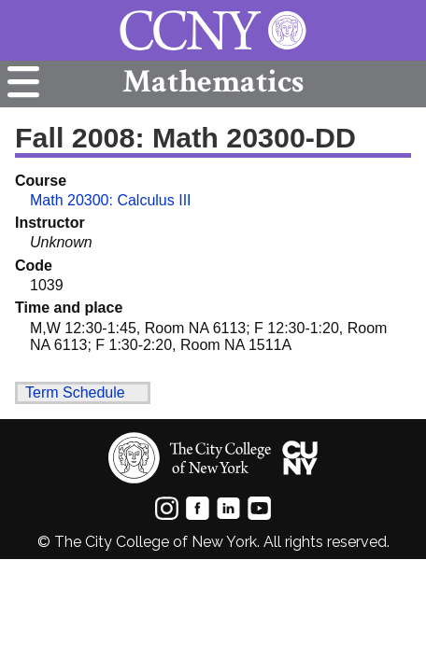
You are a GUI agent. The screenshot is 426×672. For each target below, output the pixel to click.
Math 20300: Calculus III (111, 200)
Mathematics (213, 82)
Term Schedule (75, 392)
